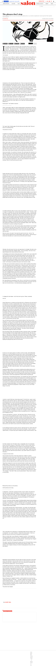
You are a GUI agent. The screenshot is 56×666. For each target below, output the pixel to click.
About (31, 653)
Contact (31, 656)
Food (19, 3)
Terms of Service (31, 660)
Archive (31, 662)
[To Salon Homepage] (28, 2)
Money (47, 3)
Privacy (31, 657)
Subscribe (6, 1)
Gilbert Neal (8, 602)
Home (31, 652)
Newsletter (41, 1)
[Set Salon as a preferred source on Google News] (30, 43)
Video (52, 3)
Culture (13, 3)
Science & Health (39, 3)
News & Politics (6, 3)
